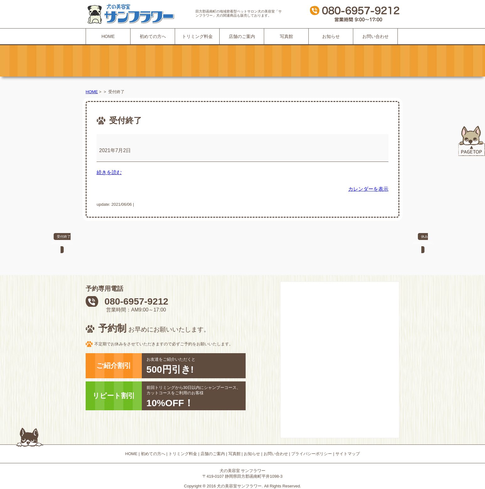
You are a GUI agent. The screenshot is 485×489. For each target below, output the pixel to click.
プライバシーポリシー (311, 453)
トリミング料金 (197, 36)
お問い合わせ (375, 36)
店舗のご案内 (242, 36)
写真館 (286, 36)
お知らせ (331, 36)
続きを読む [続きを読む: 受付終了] (109, 172)
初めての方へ (153, 36)
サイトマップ (347, 453)
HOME (108, 36)
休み (423, 241)
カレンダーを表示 (368, 189)
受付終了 (62, 241)
